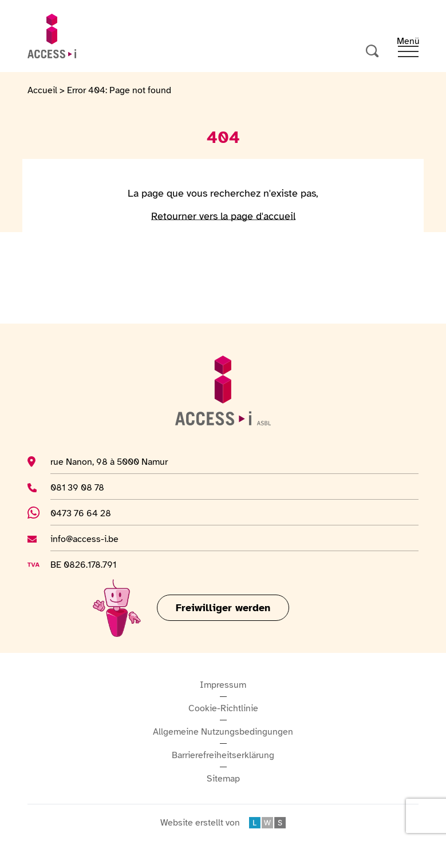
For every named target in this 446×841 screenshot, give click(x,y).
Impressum (223, 685)
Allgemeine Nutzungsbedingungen (223, 732)
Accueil (42, 90)
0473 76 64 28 (89, 513)
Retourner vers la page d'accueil (223, 216)
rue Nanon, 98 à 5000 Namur (109, 461)
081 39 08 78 (81, 487)
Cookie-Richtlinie (223, 708)
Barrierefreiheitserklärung (223, 755)
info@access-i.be (84, 538)
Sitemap (223, 778)
